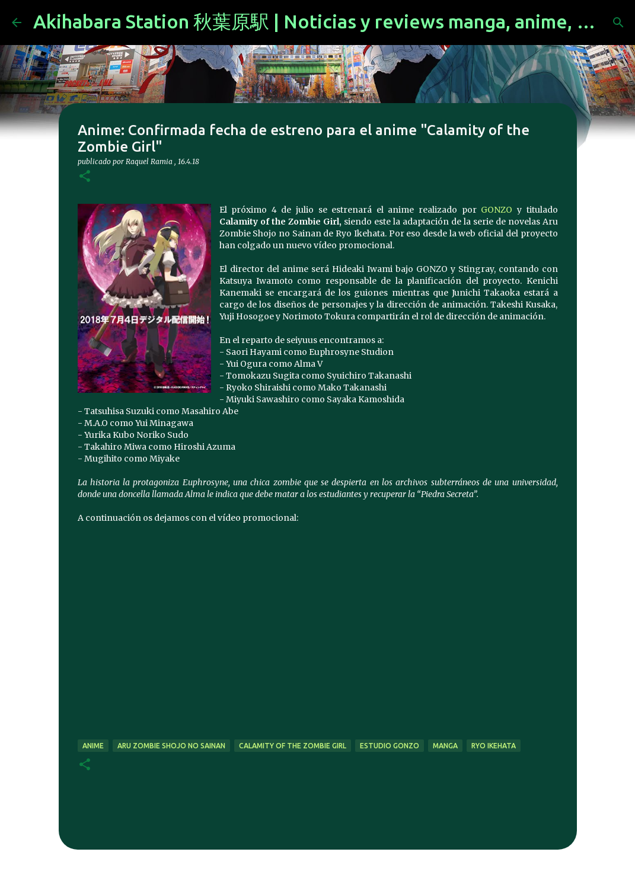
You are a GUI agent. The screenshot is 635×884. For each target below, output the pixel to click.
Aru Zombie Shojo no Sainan (171, 746)
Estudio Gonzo (389, 746)
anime (93, 746)
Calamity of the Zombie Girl (292, 746)
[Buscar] (618, 22)
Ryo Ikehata (493, 746)
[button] (85, 177)
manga (445, 746)
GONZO (496, 209)
